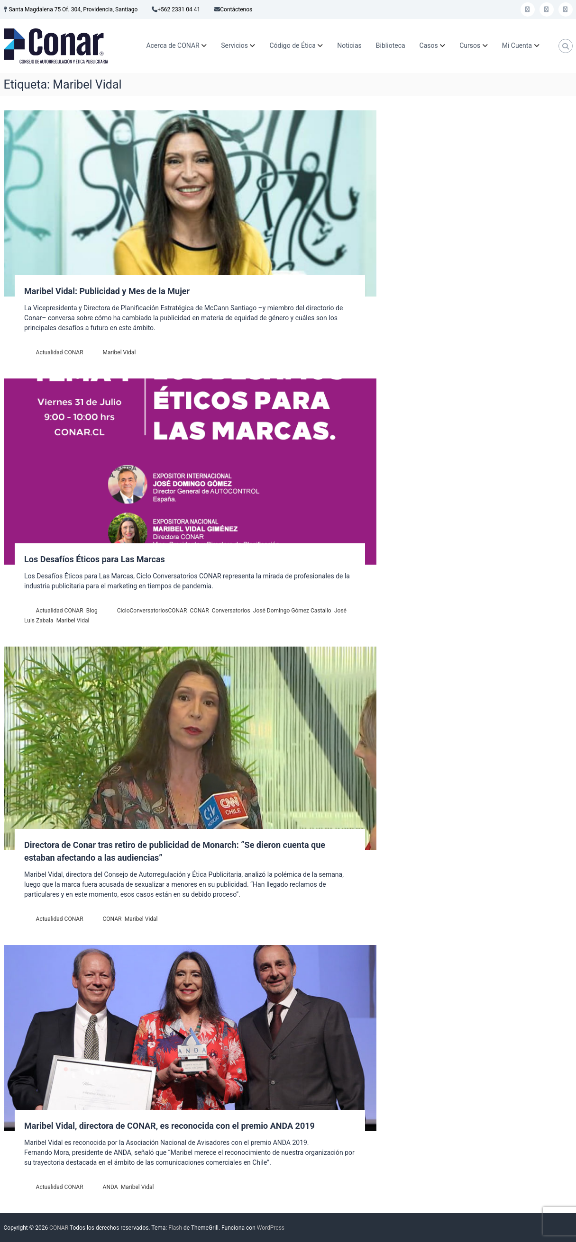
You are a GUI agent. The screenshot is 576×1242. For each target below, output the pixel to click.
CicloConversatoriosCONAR (152, 610)
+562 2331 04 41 (178, 9)
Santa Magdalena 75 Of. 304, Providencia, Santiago (73, 9)
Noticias (349, 45)
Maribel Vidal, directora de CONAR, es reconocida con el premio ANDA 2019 (169, 1126)
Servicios (234, 45)
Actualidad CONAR (59, 352)
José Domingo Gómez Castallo (292, 610)
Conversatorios (231, 610)
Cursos (469, 45)
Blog (92, 610)
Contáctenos (236, 9)
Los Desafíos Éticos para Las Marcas (94, 559)
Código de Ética (292, 45)
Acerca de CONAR (172, 45)
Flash (175, 1227)
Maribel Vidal (119, 352)
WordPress (270, 1227)
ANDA (110, 1187)
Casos (429, 45)
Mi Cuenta (517, 45)
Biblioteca (390, 45)
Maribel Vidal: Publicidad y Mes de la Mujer (107, 291)
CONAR (199, 610)
